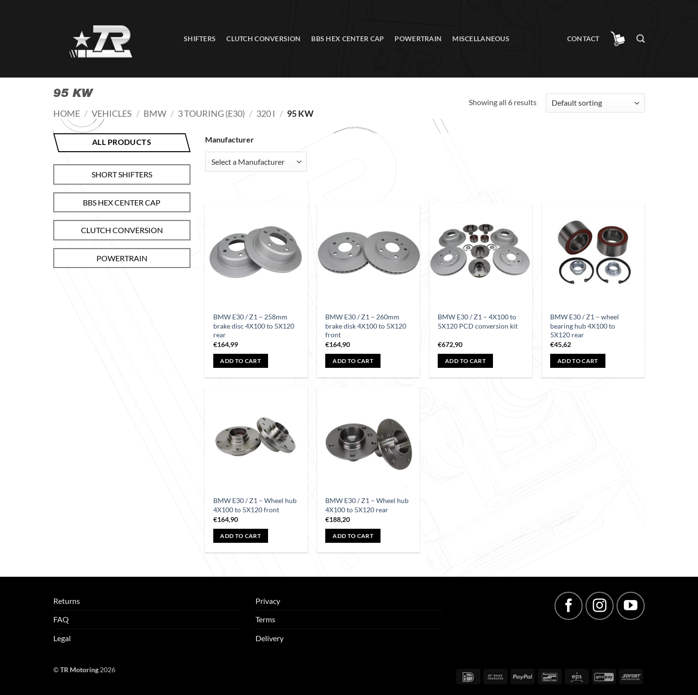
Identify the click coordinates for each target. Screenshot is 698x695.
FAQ (61, 619)
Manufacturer (229, 139)
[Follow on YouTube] (631, 606)
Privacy (267, 600)
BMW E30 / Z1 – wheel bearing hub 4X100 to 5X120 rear (584, 326)
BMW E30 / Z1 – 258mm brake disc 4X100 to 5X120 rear (253, 326)
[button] (618, 38)
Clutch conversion (263, 38)
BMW (154, 113)
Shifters (200, 38)
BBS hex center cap (347, 38)
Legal (62, 638)
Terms (265, 619)
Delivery (269, 638)
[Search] (640, 39)
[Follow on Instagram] (600, 606)
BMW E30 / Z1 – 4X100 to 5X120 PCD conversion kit (478, 321)
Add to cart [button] (240, 361)
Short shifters (122, 174)
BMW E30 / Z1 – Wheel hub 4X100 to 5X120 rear (367, 505)
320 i (265, 113)
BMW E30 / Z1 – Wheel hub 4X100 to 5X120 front (255, 505)
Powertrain (418, 38)
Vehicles (112, 113)
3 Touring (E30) (211, 113)
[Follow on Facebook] (569, 606)
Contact (583, 38)
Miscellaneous (480, 38)
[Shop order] (595, 103)
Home (66, 113)
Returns (66, 600)
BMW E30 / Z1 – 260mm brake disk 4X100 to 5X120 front (365, 326)
